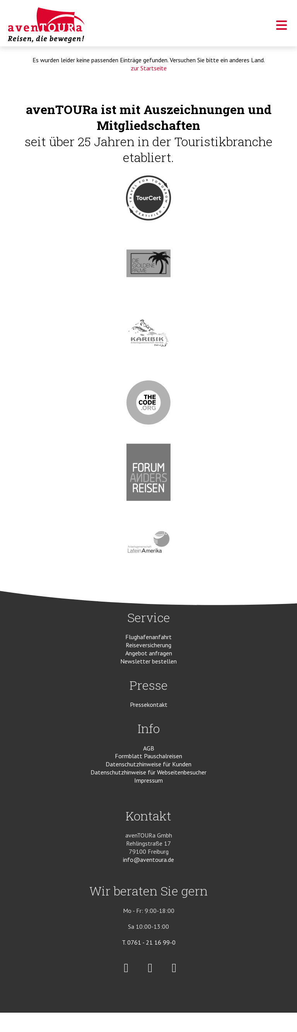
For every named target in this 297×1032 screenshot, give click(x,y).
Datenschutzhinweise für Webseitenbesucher (148, 772)
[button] (281, 27)
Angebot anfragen (148, 653)
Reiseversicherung (148, 645)
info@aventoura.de (148, 859)
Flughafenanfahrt (148, 637)
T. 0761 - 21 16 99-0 (149, 942)
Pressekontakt (148, 704)
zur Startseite (149, 68)
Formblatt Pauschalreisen (148, 756)
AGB (148, 748)
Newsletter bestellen (148, 661)
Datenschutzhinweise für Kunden (148, 764)
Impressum (148, 780)
